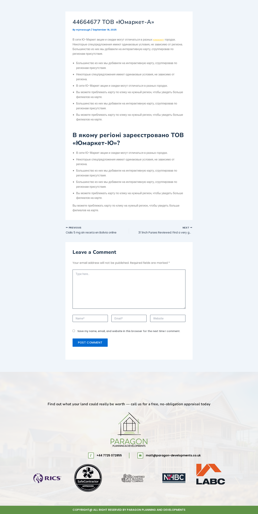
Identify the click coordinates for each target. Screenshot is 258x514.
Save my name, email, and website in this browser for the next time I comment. (128, 331)
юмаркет (159, 40)
